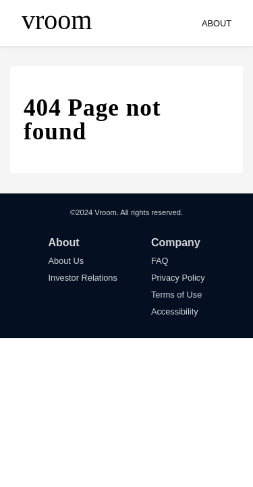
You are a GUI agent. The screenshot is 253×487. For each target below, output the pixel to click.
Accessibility (174, 311)
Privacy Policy (178, 278)
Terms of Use (176, 294)
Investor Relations (82, 278)
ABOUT (216, 23)
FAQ (160, 261)
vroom (57, 20)
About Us (66, 261)
